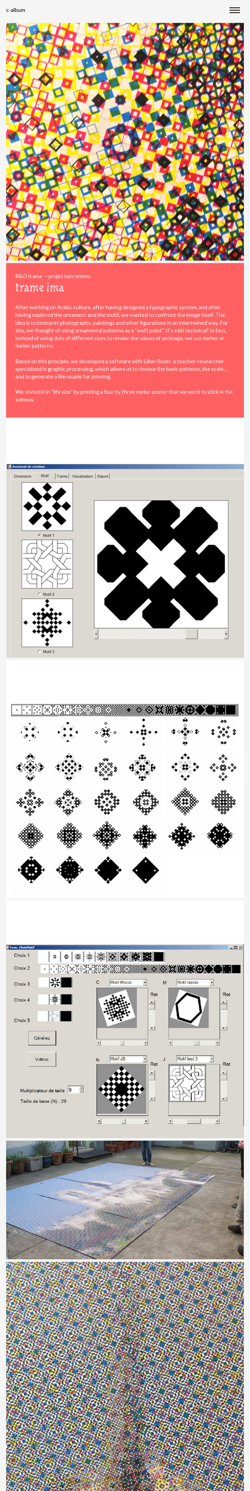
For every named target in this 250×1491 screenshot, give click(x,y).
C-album (15, 10)
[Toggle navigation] (235, 10)
